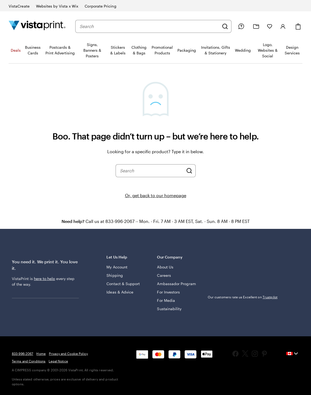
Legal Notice (58, 361)
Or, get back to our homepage (155, 195)
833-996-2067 (22, 353)
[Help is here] (241, 26)
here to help (44, 278)
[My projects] (256, 26)
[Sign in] (283, 26)
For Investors (168, 292)
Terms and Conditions (28, 361)
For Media (166, 300)
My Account (116, 267)
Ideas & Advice (119, 292)
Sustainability (169, 308)
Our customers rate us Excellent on (242, 297)
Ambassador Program (176, 283)
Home (40, 353)
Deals (16, 50)
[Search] (225, 26)
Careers (164, 275)
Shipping (114, 275)
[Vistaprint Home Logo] (37, 26)
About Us (165, 267)
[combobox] (149, 26)
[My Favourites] (269, 26)
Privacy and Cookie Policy (68, 353)
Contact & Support (123, 283)
